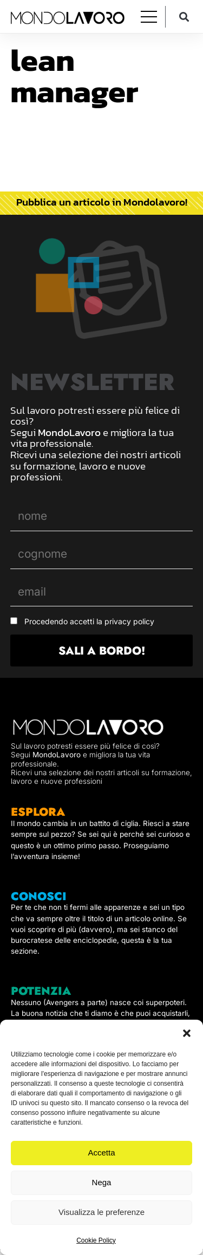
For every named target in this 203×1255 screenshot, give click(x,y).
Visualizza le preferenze (101, 1212)
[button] (186, 1033)
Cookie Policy (96, 1240)
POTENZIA (41, 991)
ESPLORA (38, 812)
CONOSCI (39, 896)
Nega (102, 1182)
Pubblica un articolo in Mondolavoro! (101, 201)
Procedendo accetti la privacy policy (89, 621)
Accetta (101, 1152)
